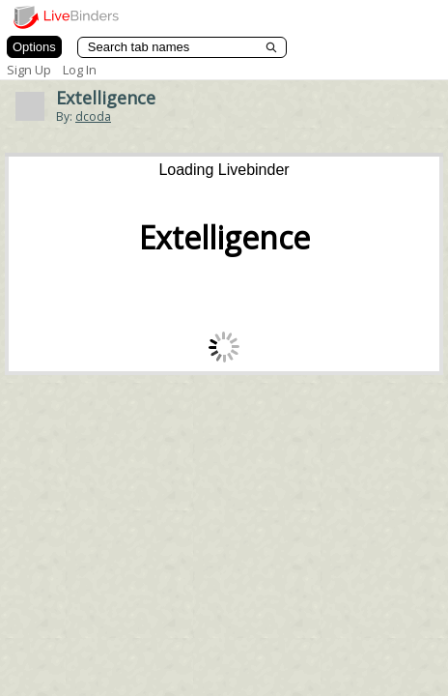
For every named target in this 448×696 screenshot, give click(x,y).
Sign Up (29, 69)
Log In (80, 69)
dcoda (93, 116)
